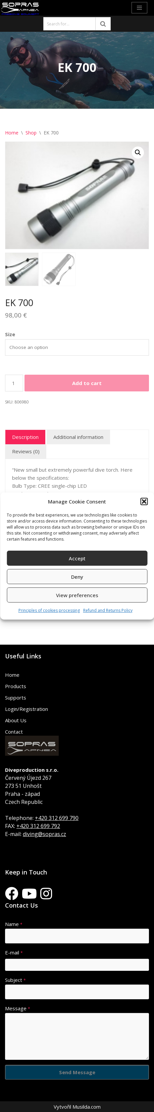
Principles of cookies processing (49, 610)
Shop (31, 132)
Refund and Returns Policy (108, 610)
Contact (14, 731)
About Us (16, 720)
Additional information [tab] (78, 437)
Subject (15, 980)
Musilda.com (86, 1106)
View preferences (77, 595)
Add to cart (87, 383)
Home (11, 132)
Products (15, 686)
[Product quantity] (14, 383)
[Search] (69, 23)
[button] (144, 501)
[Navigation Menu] (139, 7)
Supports (15, 697)
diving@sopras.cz (44, 834)
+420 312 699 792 (38, 826)
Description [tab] (25, 437)
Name (13, 924)
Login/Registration (26, 709)
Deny (77, 576)
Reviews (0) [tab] (26, 451)
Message (17, 1008)
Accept (77, 558)
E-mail (14, 952)
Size (10, 334)
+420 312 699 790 (57, 818)
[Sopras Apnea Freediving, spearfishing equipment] (20, 8)
